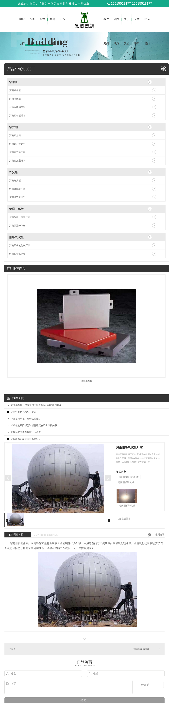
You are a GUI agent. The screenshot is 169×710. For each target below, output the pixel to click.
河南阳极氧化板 (17, 254)
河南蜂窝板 (15, 180)
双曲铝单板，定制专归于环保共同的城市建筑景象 (36, 405)
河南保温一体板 (17, 225)
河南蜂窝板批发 (17, 197)
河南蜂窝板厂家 (17, 189)
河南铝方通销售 (17, 143)
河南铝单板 (15, 90)
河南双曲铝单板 (17, 107)
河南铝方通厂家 (17, 152)
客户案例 (106, 25)
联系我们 (147, 25)
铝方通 (42, 25)
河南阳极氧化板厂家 (19, 245)
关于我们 (126, 25)
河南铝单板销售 (17, 115)
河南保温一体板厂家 (19, 217)
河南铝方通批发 (17, 160)
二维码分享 (159, 534)
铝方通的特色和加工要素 (23, 412)
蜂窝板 (52, 25)
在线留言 (124, 518)
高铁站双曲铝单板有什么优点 (26, 432)
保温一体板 (16, 209)
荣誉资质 (136, 25)
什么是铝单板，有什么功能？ (26, 418)
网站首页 (22, 25)
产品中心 (62, 25)
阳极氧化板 (16, 237)
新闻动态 (116, 25)
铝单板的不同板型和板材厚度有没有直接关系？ (35, 425)
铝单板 (32, 25)
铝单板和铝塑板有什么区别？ (26, 439)
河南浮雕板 (15, 98)
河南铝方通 (15, 135)
